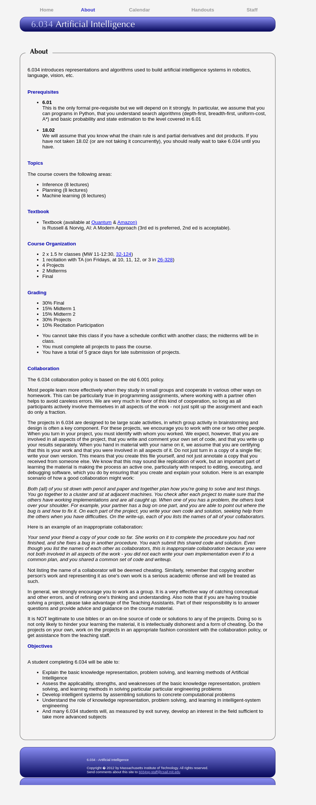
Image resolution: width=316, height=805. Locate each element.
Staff (252, 10)
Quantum (101, 222)
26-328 (165, 259)
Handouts (202, 10)
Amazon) (127, 222)
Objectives (40, 646)
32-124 (124, 254)
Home (47, 10)
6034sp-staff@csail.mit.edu (159, 772)
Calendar (139, 10)
